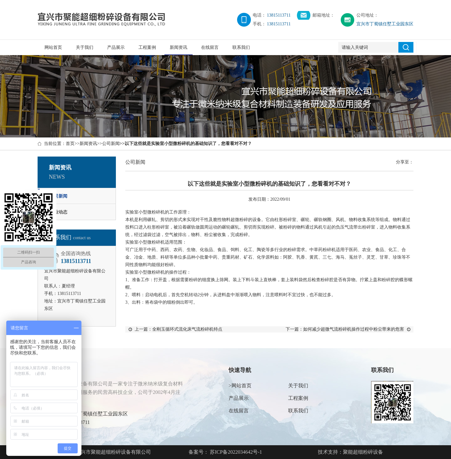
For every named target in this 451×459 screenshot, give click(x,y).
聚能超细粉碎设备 (363, 452)
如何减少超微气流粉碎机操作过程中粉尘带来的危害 (353, 329)
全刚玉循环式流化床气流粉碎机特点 (187, 329)
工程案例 (147, 47)
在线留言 (210, 47)
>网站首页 (240, 385)
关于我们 (84, 47)
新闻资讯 (178, 47)
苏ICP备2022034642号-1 (235, 452)
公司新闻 (111, 143)
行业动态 (58, 212)
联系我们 (241, 47)
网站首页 (53, 47)
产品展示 (116, 47)
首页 (70, 143)
